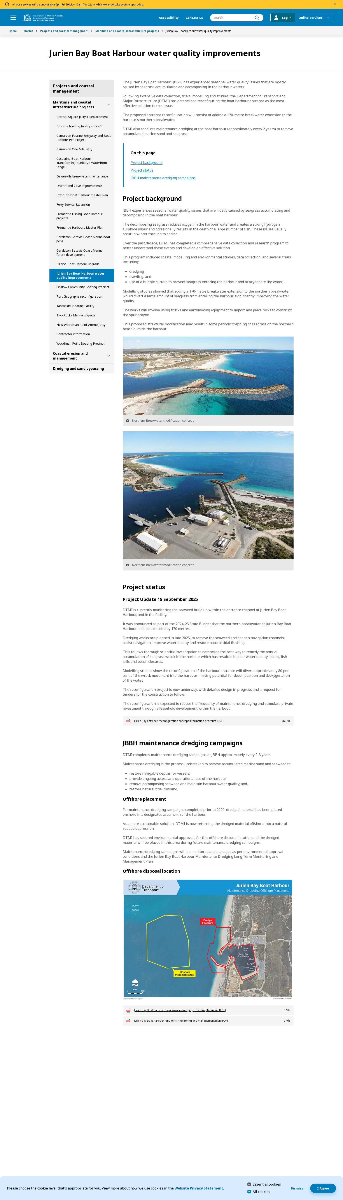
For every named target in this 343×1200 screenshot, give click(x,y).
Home (13, 31)
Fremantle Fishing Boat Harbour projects (79, 216)
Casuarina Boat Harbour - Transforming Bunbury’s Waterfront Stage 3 (81, 162)
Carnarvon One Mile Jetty (74, 149)
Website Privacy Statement (199, 1188)
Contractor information (73, 334)
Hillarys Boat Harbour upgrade (78, 264)
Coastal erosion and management (70, 356)
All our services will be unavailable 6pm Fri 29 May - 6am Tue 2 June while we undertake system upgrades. (78, 4)
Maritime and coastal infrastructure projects (127, 31)
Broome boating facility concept (79, 126)
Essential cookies (267, 1184)
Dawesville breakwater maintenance (82, 176)
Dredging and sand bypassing (78, 368)
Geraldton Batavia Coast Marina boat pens (83, 239)
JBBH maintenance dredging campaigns (163, 178)
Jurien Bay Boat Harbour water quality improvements (80, 275)
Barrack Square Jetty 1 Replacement (82, 117)
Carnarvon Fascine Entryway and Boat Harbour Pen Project (83, 137)
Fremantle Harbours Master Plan (79, 227)
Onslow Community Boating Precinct (82, 287)
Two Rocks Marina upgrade (75, 315)
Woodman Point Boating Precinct (80, 343)
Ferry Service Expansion (73, 204)
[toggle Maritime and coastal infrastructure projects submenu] (108, 104)
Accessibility (169, 18)
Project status (142, 170)
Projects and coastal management (64, 31)
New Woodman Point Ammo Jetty (80, 325)
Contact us (194, 18)
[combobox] (236, 17)
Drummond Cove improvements (79, 186)
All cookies (261, 1191)
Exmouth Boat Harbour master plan (82, 195)
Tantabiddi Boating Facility (75, 306)
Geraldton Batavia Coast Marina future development (79, 252)
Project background (147, 163)
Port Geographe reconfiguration (79, 296)
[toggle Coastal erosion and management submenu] (108, 356)
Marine (28, 31)
